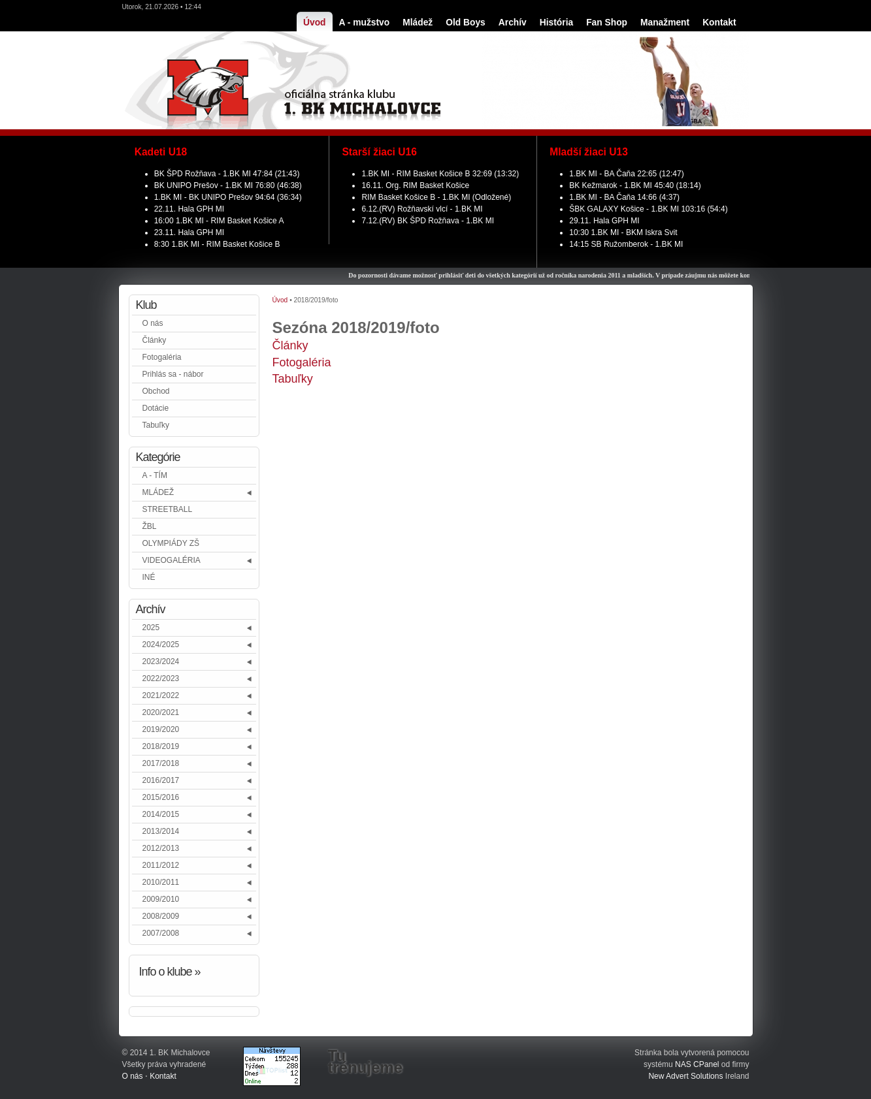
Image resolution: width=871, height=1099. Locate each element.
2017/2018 (161, 763)
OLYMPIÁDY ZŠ (171, 543)
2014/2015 (161, 814)
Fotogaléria (162, 357)
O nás (152, 323)
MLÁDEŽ (158, 492)
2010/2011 (161, 882)
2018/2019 (161, 746)
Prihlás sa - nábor (173, 374)
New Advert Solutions (685, 1076)
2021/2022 (161, 695)
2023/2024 (161, 661)
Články (154, 340)
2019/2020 (161, 729)
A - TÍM (154, 475)
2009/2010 (161, 899)
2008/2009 (161, 916)
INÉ (149, 577)
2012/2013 (161, 848)
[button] (250, 493)
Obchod (156, 391)
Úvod (280, 300)
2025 (151, 627)
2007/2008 (161, 933)
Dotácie (155, 408)
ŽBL (149, 526)
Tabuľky (156, 425)
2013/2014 (161, 831)
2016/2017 (161, 780)
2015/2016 (161, 797)
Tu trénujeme (365, 1062)
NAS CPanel (697, 1064)
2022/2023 (161, 678)
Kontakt (163, 1076)
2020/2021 (161, 712)
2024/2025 (161, 644)
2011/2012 (161, 865)
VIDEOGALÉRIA (171, 560)
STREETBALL (167, 509)
